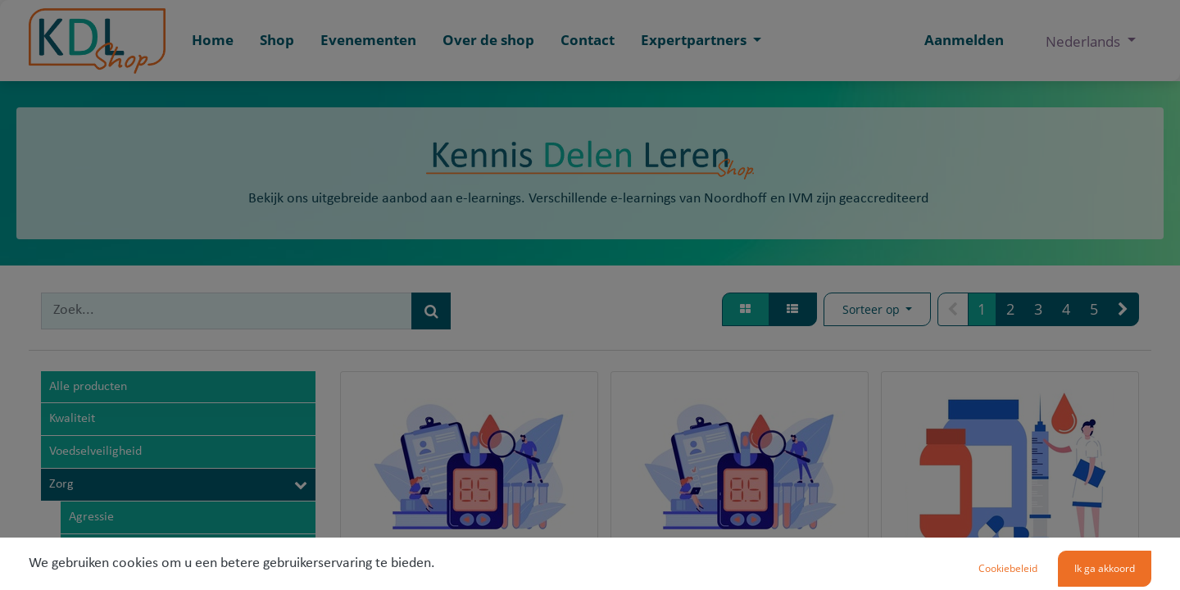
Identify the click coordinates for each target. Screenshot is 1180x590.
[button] (877, 310)
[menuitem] (212, 40)
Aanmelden (964, 39)
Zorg (61, 484)
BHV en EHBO (106, 549)
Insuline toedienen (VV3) (1010, 579)
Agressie (91, 517)
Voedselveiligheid (95, 451)
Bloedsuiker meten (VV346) (469, 579)
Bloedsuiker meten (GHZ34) (739, 579)
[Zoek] (431, 311)
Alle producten (88, 386)
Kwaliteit (72, 418)
